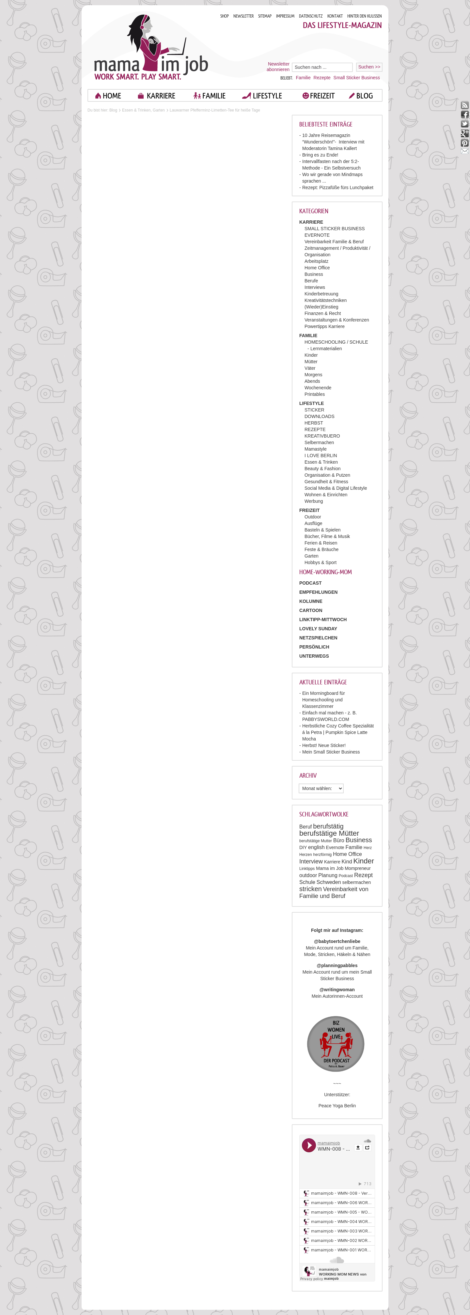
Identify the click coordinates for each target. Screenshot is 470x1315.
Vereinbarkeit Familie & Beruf (334, 241)
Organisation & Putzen (327, 475)
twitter (465, 124)
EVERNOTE (317, 235)
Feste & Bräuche (321, 549)
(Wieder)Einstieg (321, 306)
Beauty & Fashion (323, 468)
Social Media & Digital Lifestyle (336, 488)
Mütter (311, 361)
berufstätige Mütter (329, 833)
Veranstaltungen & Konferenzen (337, 319)
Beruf (305, 826)
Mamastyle (316, 449)
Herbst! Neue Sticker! (324, 745)
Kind (347, 861)
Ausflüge (313, 523)
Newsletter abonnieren (278, 66)
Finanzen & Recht (323, 313)
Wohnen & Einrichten (326, 494)
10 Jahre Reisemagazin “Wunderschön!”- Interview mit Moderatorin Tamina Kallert (333, 142)
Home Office (317, 267)
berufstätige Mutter (315, 841)
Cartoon (310, 610)
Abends (312, 381)
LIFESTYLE (267, 95)
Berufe (311, 280)
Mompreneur (357, 868)
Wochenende (318, 387)
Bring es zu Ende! (320, 154)
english (316, 847)
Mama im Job (329, 868)
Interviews (315, 287)
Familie (303, 77)
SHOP (224, 16)
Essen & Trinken (321, 462)
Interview (311, 861)
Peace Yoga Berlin (337, 1105)
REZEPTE (315, 429)
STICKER (314, 409)
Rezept (363, 875)
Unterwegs (314, 656)
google (465, 133)
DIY (303, 847)
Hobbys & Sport (321, 562)
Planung (327, 875)
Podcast (346, 876)
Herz (368, 847)
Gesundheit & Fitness (326, 481)
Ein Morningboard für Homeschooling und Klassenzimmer (323, 700)
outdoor (308, 875)
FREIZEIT (322, 95)
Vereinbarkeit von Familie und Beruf (333, 892)
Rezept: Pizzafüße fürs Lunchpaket (337, 187)
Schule (307, 882)
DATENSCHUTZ (311, 16)
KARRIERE (161, 95)
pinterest (465, 143)
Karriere (332, 861)
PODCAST (310, 583)
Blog (113, 110)
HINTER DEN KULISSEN (364, 16)
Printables (315, 394)
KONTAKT (335, 16)
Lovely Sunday (318, 628)
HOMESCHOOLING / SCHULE (336, 342)
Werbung (314, 501)
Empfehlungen (318, 592)
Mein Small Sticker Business (331, 752)
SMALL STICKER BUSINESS (335, 228)
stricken (310, 888)
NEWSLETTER (243, 16)
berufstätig (328, 826)
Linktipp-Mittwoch (323, 619)
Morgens (313, 374)
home (112, 95)
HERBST (314, 423)
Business (314, 274)
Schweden (329, 882)
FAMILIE (214, 95)
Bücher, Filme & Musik (327, 536)
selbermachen (356, 882)
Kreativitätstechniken (326, 300)
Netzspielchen (318, 637)
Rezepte (322, 77)
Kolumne (310, 601)
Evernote (335, 847)
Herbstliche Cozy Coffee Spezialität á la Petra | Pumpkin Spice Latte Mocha (338, 732)
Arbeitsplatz (316, 261)
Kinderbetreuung (321, 293)
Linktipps (307, 868)
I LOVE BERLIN (321, 455)
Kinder (311, 355)
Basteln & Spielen (323, 529)
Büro (338, 840)
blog (364, 95)
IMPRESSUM (285, 16)
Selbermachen (319, 442)
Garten (312, 556)
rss (465, 105)
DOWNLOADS (320, 416)
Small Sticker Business (357, 77)
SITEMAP (265, 16)
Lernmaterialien (326, 348)
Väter (310, 368)
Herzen (305, 854)
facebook (465, 115)
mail (465, 152)
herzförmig (322, 854)
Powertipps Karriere (325, 326)
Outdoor (313, 516)
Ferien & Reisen (321, 542)
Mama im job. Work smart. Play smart (151, 47)
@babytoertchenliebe (337, 941)
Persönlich (314, 647)
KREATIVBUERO (322, 436)
